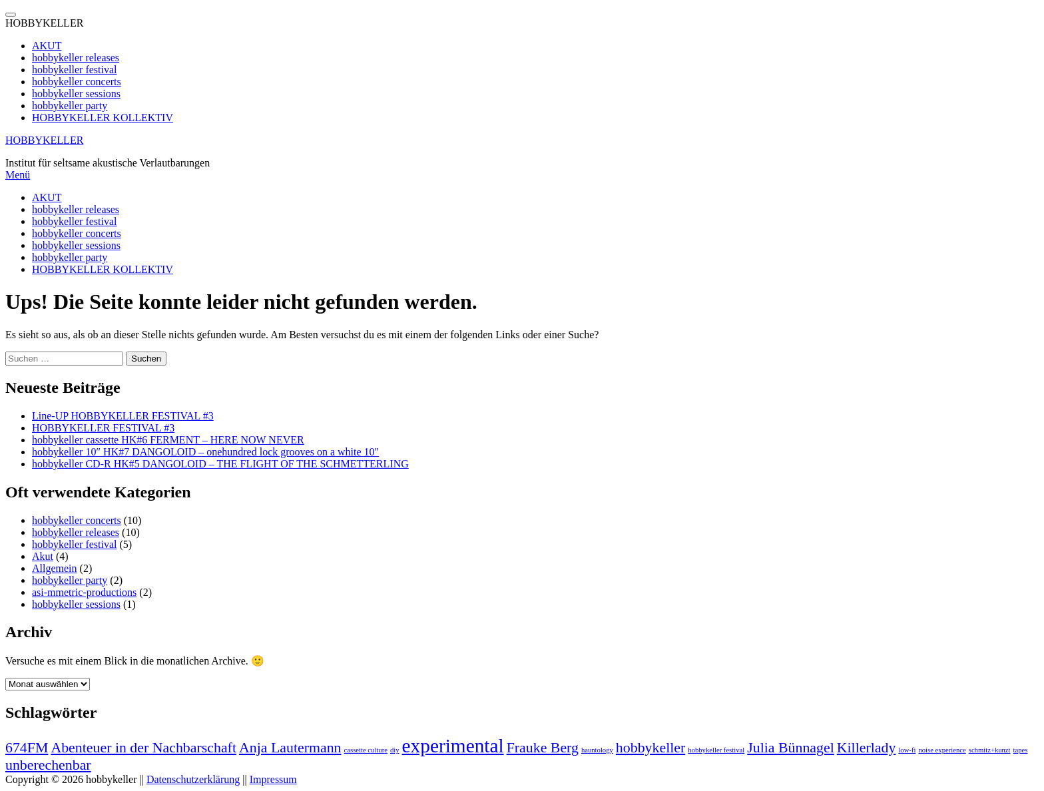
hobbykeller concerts (76, 233)
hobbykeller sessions (76, 245)
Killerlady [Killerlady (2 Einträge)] (866, 748)
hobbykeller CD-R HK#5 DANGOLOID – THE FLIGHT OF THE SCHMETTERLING (220, 463)
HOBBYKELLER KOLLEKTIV (102, 269)
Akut (42, 556)
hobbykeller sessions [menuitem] (76, 93)
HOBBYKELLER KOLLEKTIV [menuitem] (102, 117)
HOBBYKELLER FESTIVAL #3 (103, 427)
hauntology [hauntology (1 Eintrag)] (597, 750)
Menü (17, 174)
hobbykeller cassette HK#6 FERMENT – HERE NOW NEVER (168, 439)
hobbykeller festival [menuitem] (74, 69)
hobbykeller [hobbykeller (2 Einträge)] (650, 748)
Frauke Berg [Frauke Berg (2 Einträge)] (543, 748)
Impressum (273, 779)
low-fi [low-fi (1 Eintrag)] (906, 750)
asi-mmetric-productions (84, 592)
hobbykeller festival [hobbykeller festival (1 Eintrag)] (716, 750)
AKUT (46, 197)
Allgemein (54, 568)
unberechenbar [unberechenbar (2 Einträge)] (48, 765)
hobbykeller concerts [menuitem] (76, 81)
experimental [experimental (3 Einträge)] (453, 745)
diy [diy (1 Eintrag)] (394, 750)
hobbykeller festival (74, 221)
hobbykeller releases (75, 209)
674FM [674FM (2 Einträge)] (26, 748)
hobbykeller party (69, 257)
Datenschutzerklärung (193, 779)
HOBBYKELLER (44, 140)
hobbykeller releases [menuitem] (75, 57)
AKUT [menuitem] (46, 45)
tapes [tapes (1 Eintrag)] (1020, 750)
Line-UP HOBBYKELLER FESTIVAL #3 (123, 415)
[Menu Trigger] (10, 15)
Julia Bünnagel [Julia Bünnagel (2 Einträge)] (790, 748)
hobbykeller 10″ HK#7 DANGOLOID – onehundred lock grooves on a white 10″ (205, 451)
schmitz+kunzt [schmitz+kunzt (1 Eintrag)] (990, 750)
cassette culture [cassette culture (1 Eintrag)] (366, 750)
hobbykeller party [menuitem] (69, 105)
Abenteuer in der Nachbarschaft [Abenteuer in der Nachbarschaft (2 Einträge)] (143, 748)
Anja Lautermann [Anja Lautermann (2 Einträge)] (290, 748)
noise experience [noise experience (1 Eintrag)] (941, 750)
